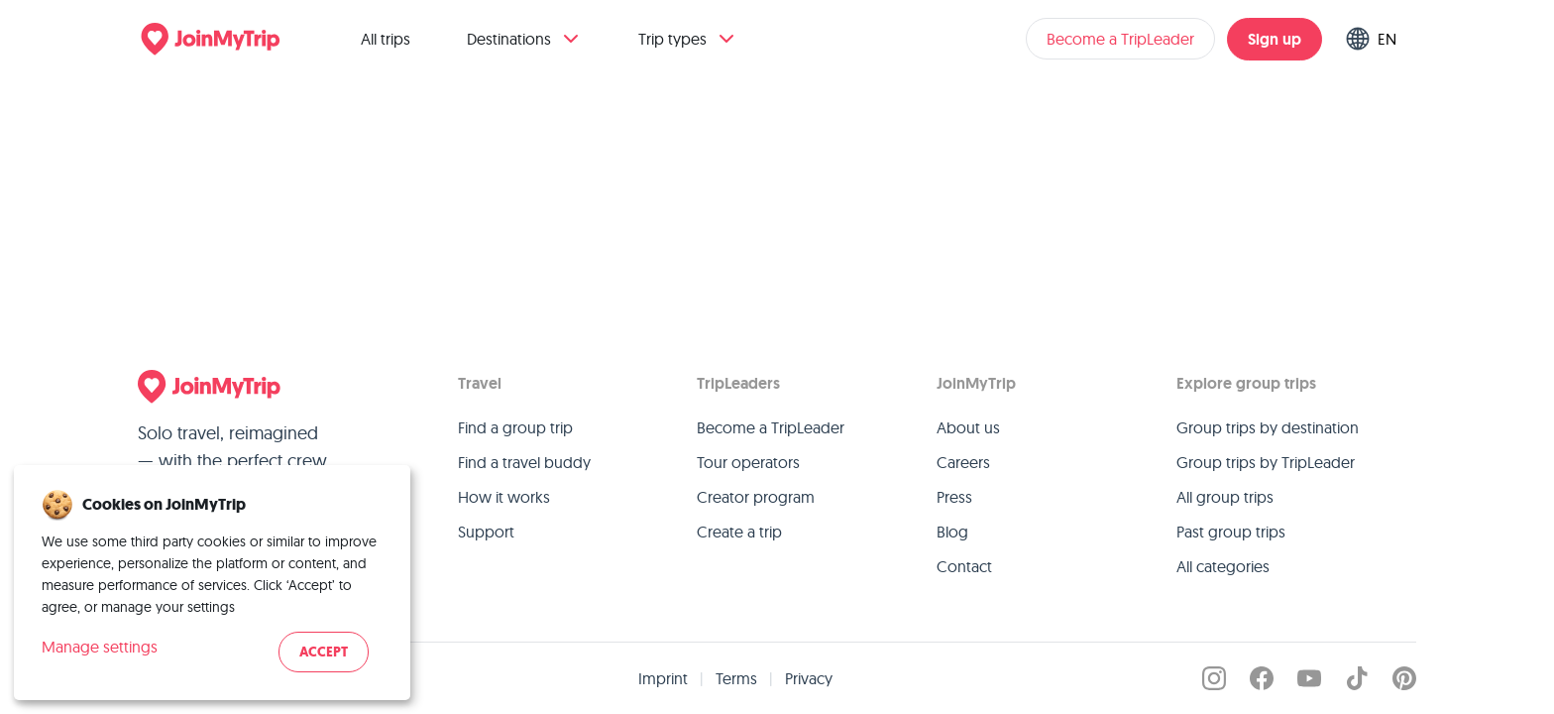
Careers (963, 462)
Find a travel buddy (524, 462)
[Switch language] (1375, 38)
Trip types (688, 39)
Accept (323, 652)
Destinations (525, 39)
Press (954, 497)
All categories (1223, 566)
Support (486, 531)
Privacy (808, 678)
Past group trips (1230, 531)
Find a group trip (515, 427)
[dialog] (212, 582)
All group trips (1225, 497)
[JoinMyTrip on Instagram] (1214, 678)
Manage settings (100, 646)
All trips (385, 39)
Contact (964, 566)
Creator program (756, 497)
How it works (504, 497)
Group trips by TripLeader (1265, 462)
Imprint (663, 678)
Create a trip (739, 531)
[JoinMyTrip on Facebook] (1262, 678)
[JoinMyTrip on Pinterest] (1404, 678)
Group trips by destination (1267, 427)
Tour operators (748, 462)
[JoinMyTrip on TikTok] (1357, 678)
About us (968, 427)
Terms (736, 678)
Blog (952, 531)
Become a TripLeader (1120, 39)
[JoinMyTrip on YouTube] (1309, 678)
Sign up (1274, 39)
